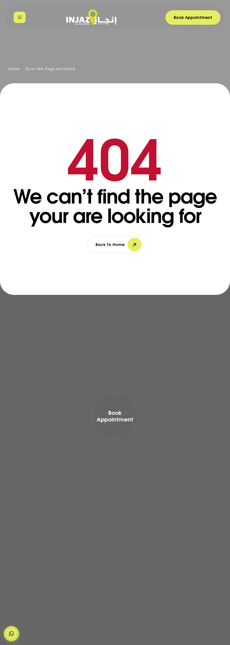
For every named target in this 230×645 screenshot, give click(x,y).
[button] (11, 633)
